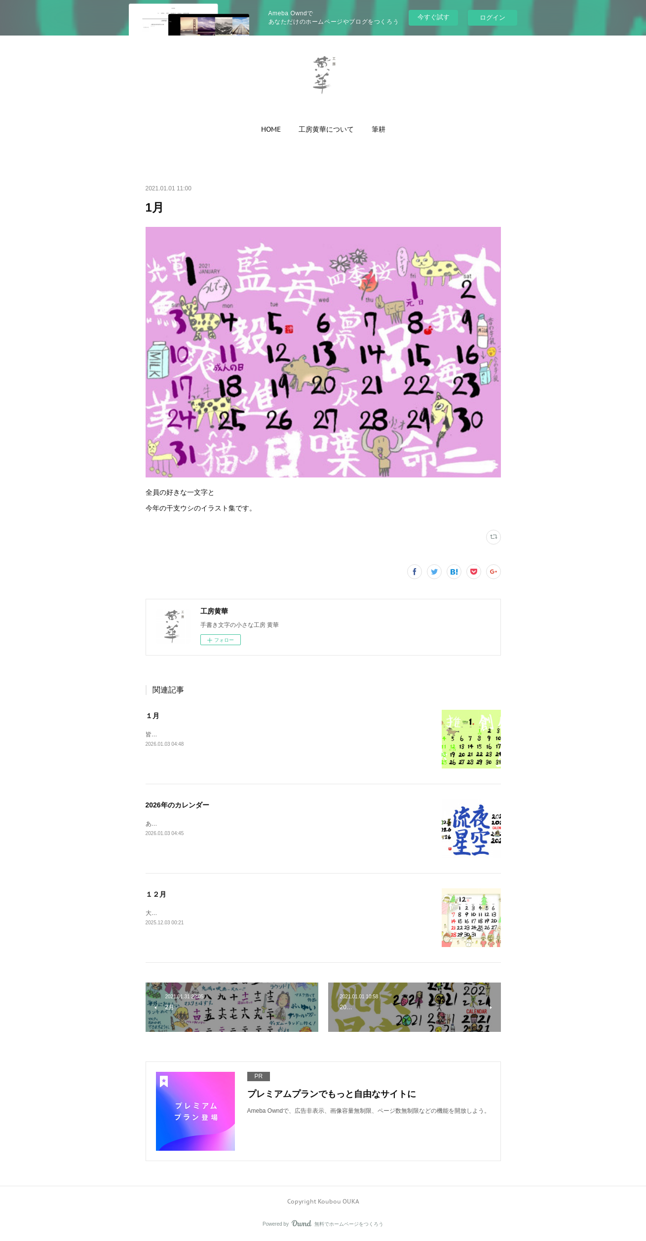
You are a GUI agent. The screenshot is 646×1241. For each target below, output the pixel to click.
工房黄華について (326, 129)
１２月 (156, 894)
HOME (271, 129)
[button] (271, 129)
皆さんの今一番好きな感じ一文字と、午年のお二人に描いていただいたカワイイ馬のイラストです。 (279, 734)
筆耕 (378, 129)
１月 (152, 716)
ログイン (492, 17)
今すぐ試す (434, 17)
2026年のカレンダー (177, 805)
